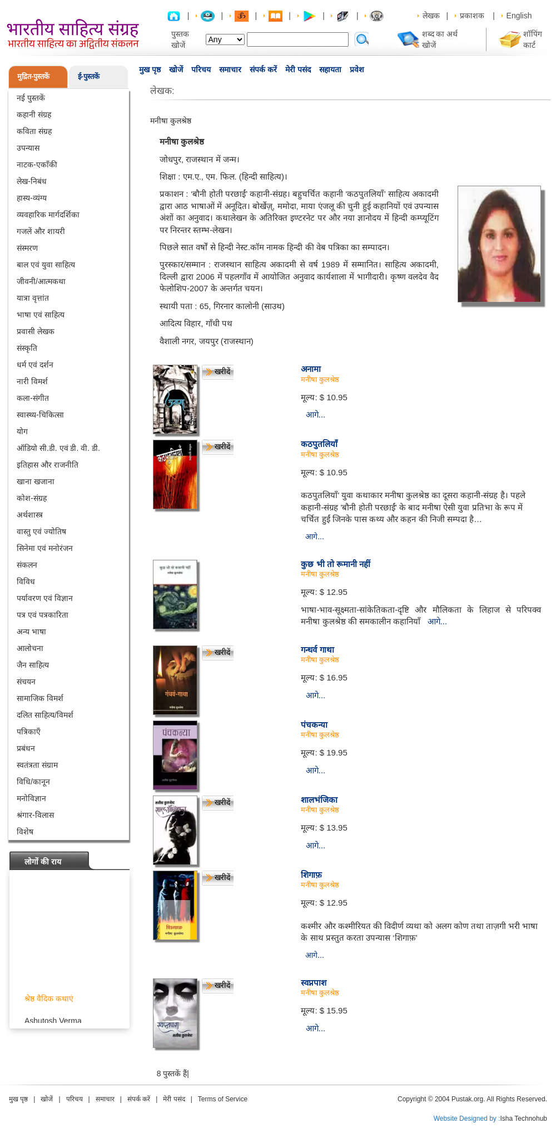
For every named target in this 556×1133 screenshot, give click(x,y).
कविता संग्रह (34, 131)
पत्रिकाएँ (29, 731)
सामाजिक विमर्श (40, 698)
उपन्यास (28, 147)
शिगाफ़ (311, 874)
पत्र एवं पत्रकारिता (42, 614)
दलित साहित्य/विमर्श (45, 714)
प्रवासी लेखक (35, 331)
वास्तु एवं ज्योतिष (41, 531)
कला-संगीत (33, 398)
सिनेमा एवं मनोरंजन (45, 548)
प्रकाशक (472, 15)
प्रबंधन (26, 748)
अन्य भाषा (31, 631)
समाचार (230, 69)
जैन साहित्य (33, 664)
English (519, 15)
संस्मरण (27, 248)
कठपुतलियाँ (319, 444)
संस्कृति (27, 348)
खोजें (176, 69)
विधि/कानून (33, 781)
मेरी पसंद (298, 69)
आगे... (316, 414)
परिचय (201, 69)
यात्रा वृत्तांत (33, 298)
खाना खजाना (35, 481)
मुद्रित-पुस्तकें (33, 76)
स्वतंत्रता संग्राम (37, 765)
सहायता (330, 69)
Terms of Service (222, 1099)
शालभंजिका (319, 799)
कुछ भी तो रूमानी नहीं (335, 564)
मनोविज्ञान (31, 798)
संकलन (27, 564)
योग (22, 431)
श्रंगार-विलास (35, 815)
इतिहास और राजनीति (47, 464)
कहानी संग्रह (34, 114)
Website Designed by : (467, 1118)
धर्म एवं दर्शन (35, 364)
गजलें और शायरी (41, 231)
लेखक (431, 15)
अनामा (311, 369)
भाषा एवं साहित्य (40, 314)
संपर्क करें (263, 69)
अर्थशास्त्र (30, 514)
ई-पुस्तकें (89, 76)
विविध (26, 581)
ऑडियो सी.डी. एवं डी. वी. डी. (58, 448)
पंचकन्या (314, 724)
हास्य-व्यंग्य (32, 197)
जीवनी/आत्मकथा (41, 281)
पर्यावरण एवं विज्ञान (45, 598)
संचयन (26, 681)
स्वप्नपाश (313, 982)
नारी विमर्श (32, 381)
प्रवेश (357, 69)
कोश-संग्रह (32, 498)
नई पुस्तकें (31, 97)
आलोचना (30, 648)
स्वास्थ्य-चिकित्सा (40, 414)
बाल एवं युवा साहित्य (46, 264)
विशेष (25, 831)
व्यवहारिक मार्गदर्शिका (48, 214)
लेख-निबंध (32, 181)
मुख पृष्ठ (150, 69)
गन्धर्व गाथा (317, 649)
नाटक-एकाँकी (37, 164)
